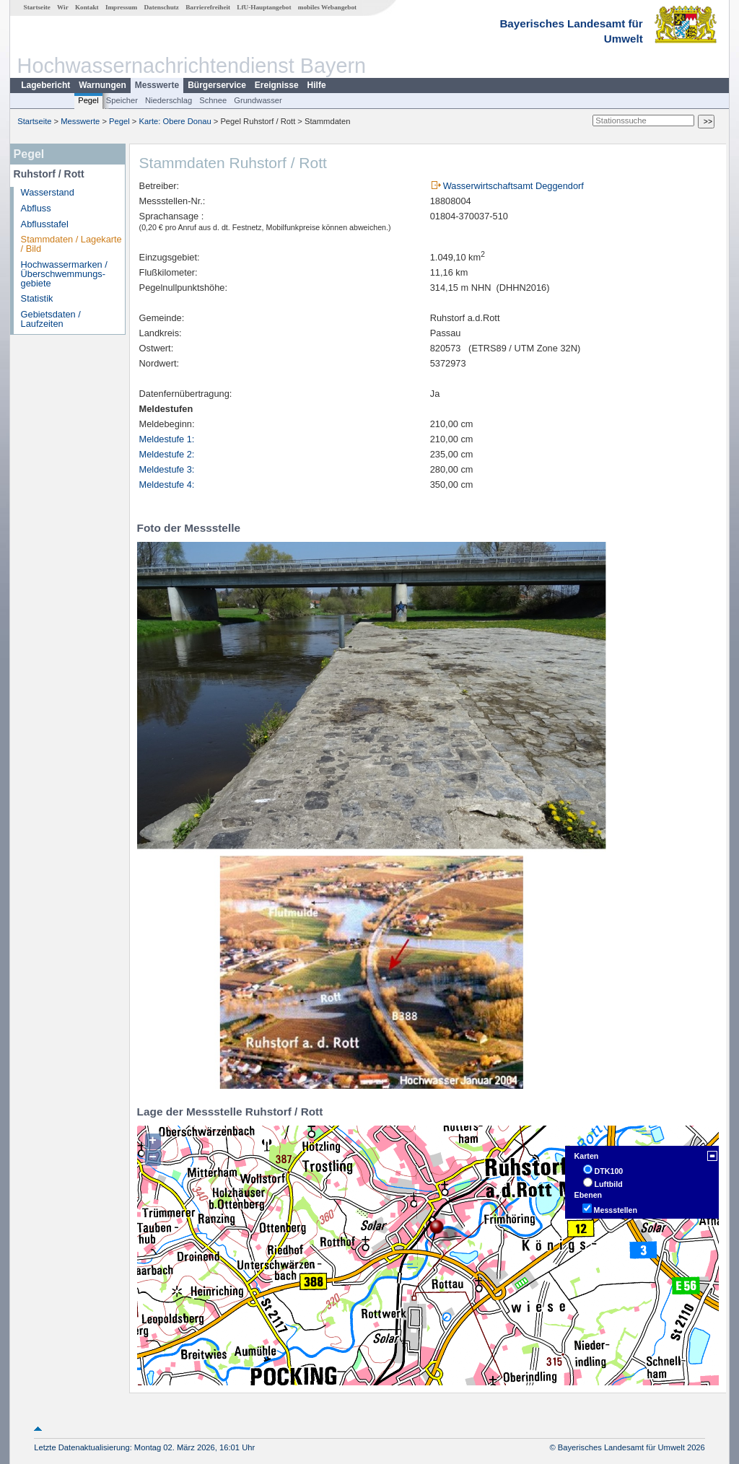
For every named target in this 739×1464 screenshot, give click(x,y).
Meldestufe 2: (167, 454)
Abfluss (36, 208)
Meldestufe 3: (167, 469)
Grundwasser (258, 100)
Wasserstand (47, 192)
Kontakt (87, 7)
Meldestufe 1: (167, 439)
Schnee (213, 100)
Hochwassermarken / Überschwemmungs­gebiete (64, 274)
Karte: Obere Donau (175, 121)
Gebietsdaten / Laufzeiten (51, 319)
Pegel (88, 100)
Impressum (121, 7)
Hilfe (316, 85)
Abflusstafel (45, 224)
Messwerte (157, 85)
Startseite (37, 7)
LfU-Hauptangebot (264, 7)
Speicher (122, 100)
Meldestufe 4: (167, 484)
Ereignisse (277, 85)
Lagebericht (45, 85)
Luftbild (609, 1184)
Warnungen (102, 85)
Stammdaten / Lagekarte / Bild (71, 244)
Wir (63, 7)
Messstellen (615, 1210)
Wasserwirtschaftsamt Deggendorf (513, 185)
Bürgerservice (217, 85)
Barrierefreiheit (207, 7)
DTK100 (609, 1171)
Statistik (37, 298)
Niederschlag (168, 100)
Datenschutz (161, 7)
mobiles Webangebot (327, 7)
